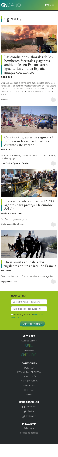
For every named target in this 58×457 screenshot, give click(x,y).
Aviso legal (29, 428)
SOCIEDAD (6, 77)
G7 (2, 219)
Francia (8, 219)
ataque (41, 276)
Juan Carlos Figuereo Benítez (15, 163)
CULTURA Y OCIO (29, 381)
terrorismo (16, 276)
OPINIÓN (29, 394)
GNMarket (29, 350)
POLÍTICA (6, 213)
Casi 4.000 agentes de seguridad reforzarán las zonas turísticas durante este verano (28, 141)
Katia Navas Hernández (12, 224)
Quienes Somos (29, 341)
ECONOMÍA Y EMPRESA (29, 372)
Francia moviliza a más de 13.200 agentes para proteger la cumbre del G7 (29, 205)
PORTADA (17, 213)
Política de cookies (29, 433)
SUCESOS (6, 270)
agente (24, 219)
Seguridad (6, 276)
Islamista (33, 276)
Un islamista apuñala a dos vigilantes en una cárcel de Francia (30, 264)
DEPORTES (29, 385)
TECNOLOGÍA (29, 376)
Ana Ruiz (5, 99)
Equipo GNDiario (9, 281)
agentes (16, 219)
